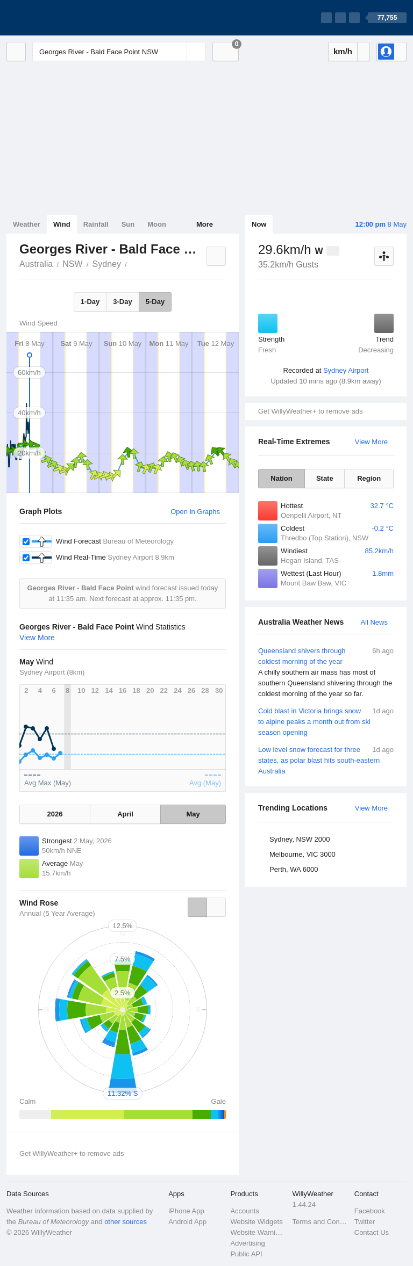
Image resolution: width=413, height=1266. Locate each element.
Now (259, 224)
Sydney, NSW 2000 (299, 839)
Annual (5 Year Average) (57, 913)
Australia (36, 264)
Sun (128, 224)
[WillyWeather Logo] (57, 17)
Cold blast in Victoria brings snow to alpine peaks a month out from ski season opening (326, 721)
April (125, 814)
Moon (156, 224)
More (204, 224)
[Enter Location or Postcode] (119, 51)
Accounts (244, 1211)
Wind (61, 224)
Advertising (247, 1243)
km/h (342, 51)
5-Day (155, 302)
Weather (26, 224)
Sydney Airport (346, 370)
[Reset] (177, 51)
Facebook (369, 1211)
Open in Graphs (195, 512)
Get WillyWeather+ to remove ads (310, 411)
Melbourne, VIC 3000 (302, 854)
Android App (187, 1222)
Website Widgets (256, 1222)
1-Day (90, 302)
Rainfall (96, 224)
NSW (72, 264)
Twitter (364, 1222)
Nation (281, 478)
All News (374, 622)
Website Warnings (258, 1232)
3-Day (122, 302)
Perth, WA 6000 (293, 869)
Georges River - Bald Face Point (132, 263)
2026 (55, 814)
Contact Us (371, 1232)
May (193, 814)
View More (371, 442)
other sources (125, 1222)
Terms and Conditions (320, 1222)
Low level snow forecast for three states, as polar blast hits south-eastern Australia (326, 759)
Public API (246, 1254)
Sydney (106, 264)
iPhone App (186, 1211)
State (324, 478)
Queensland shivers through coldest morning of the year (326, 672)
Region (369, 478)
